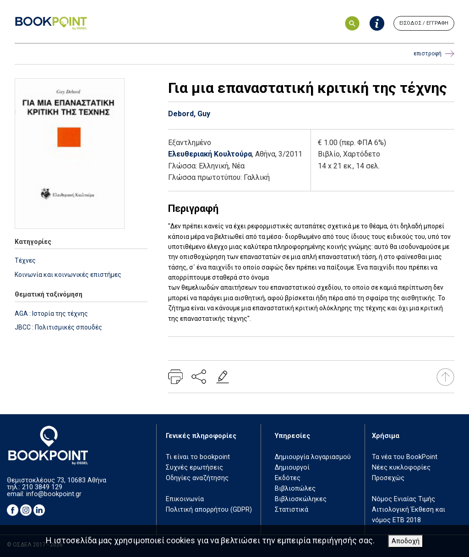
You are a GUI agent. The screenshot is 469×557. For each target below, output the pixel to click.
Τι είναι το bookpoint (198, 457)
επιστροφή (434, 53)
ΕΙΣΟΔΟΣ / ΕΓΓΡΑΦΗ (423, 23)
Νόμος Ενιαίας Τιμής (403, 499)
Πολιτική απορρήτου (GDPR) (209, 510)
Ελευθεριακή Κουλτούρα (210, 154)
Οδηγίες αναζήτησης (197, 478)
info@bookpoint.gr (54, 494)
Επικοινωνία (185, 499)
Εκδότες (287, 478)
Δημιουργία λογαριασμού (313, 457)
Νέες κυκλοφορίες (401, 467)
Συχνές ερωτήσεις (194, 467)
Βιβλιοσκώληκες (301, 499)
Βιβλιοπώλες (295, 488)
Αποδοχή (406, 541)
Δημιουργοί (292, 467)
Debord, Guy (189, 113)
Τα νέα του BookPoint (404, 457)
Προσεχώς (388, 478)
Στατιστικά (291, 510)
